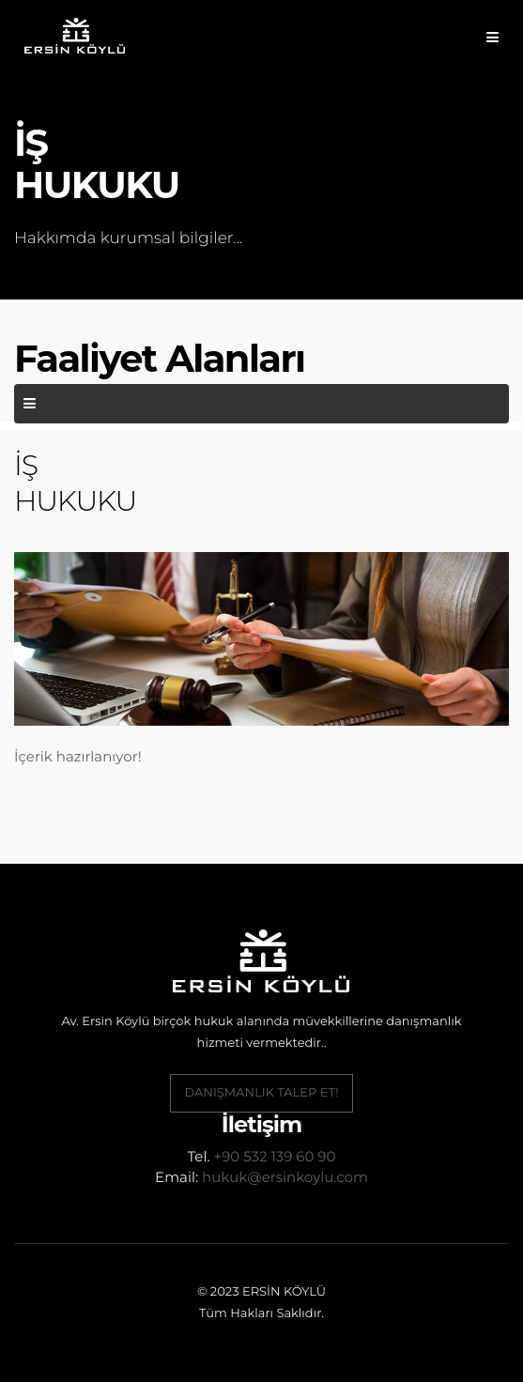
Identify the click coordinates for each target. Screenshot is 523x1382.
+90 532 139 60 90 (275, 1156)
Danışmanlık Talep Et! (261, 1092)
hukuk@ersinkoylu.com (285, 1177)
